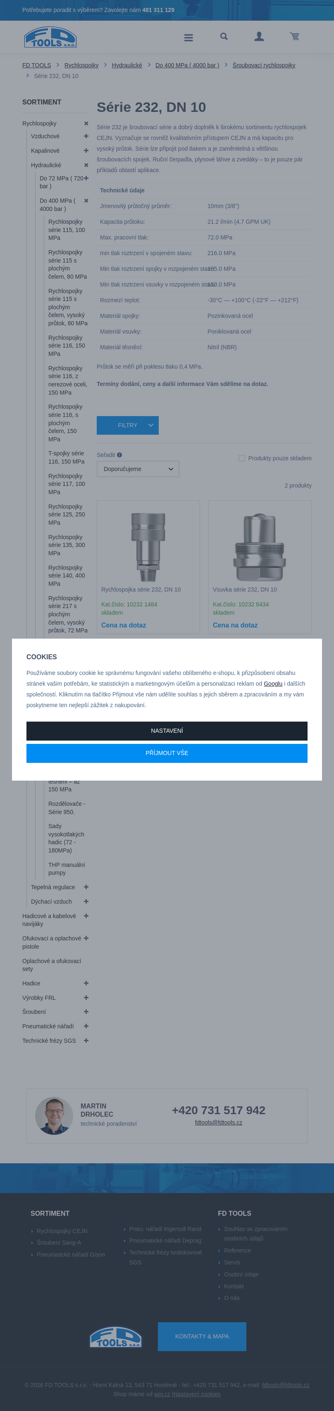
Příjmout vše (167, 753)
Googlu (273, 683)
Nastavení (167, 730)
